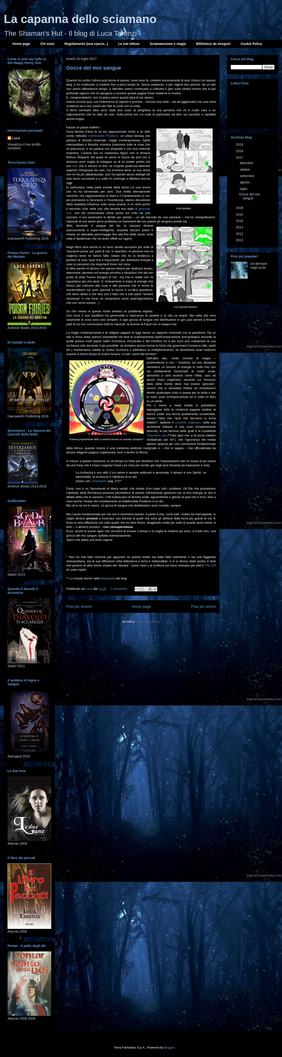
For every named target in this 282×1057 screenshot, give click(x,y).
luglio (244, 189)
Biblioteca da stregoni (213, 44)
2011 (240, 240)
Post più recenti (78, 607)
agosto (245, 182)
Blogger (169, 1047)
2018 (240, 151)
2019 (240, 144)
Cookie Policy (251, 44)
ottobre (245, 169)
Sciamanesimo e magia (168, 44)
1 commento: (119, 588)
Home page (21, 44)
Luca (16, 138)
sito (74, 166)
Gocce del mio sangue (93, 68)
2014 (240, 221)
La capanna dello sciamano (80, 19)
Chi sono (47, 44)
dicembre (247, 163)
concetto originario (188, 422)
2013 (240, 227)
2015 (240, 214)
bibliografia (108, 578)
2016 (240, 208)
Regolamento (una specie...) (86, 44)
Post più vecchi (203, 607)
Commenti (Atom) (148, 621)
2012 (240, 234)
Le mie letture (129, 44)
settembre (247, 176)
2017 (240, 157)
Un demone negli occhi (258, 265)
